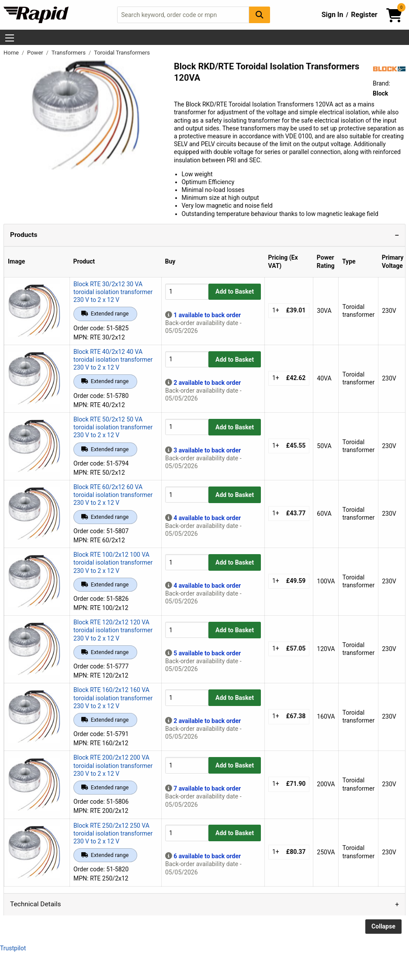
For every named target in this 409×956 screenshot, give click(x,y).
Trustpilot (13, 948)
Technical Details (35, 904)
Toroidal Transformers (122, 52)
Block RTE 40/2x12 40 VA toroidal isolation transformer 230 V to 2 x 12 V (113, 359)
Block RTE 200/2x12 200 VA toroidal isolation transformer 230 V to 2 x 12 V (113, 765)
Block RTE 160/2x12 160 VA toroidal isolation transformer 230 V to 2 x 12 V (113, 697)
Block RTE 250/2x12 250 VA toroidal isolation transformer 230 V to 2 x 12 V (113, 833)
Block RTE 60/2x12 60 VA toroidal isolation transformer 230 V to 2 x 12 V (113, 494)
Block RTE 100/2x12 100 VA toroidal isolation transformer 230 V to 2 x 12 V (113, 562)
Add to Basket (234, 291)
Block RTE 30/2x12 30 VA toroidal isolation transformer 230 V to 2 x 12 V (113, 292)
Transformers (69, 52)
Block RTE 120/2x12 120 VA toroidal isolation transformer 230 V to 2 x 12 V (113, 630)
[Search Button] (259, 15)
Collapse (383, 926)
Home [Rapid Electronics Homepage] (11, 52)
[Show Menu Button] (9, 37)
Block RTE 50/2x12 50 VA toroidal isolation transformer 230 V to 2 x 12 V (113, 427)
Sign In (332, 14)
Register (364, 14)
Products (23, 235)
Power (36, 52)
